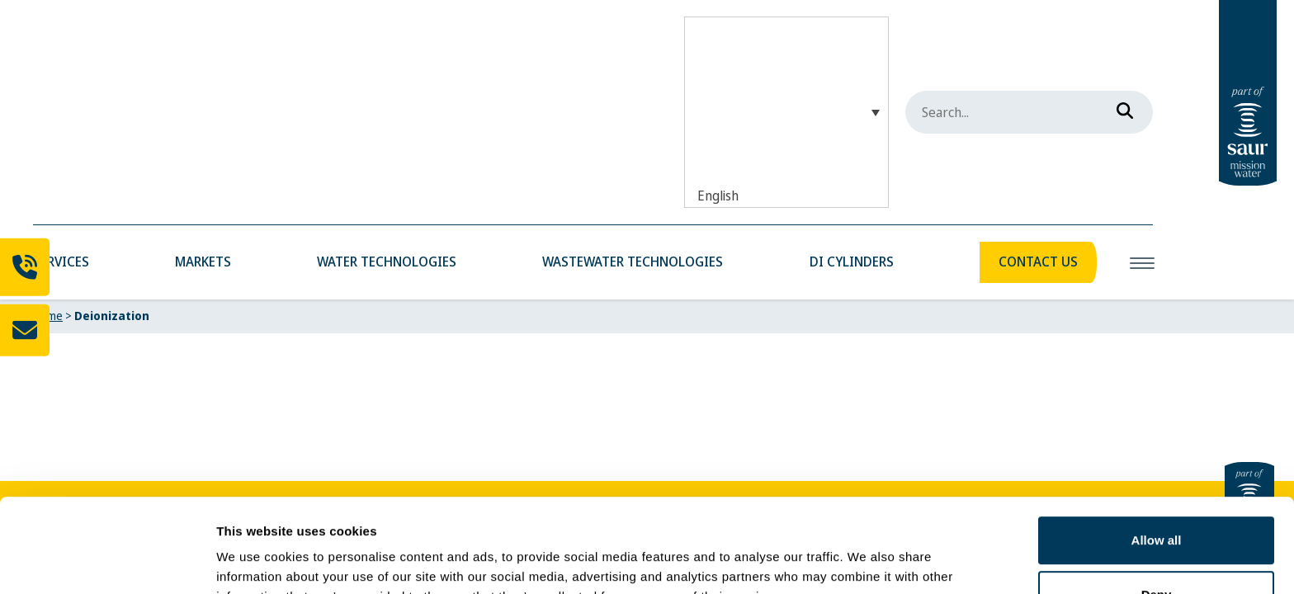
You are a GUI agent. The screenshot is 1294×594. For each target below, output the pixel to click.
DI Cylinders (852, 261)
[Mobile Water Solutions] (33, 26)
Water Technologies (386, 261)
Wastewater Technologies (632, 261)
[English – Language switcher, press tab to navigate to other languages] (786, 112)
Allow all (1156, 460)
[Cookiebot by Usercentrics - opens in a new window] (107, 561)
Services (61, 261)
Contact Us (1038, 261)
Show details (254, 561)
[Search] (1120, 107)
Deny (1156, 514)
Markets (203, 261)
